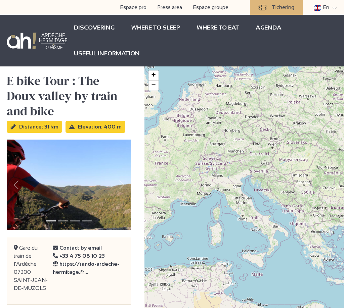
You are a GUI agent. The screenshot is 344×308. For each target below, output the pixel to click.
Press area (169, 7)
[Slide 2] (63, 221)
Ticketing (276, 7)
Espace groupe (210, 7)
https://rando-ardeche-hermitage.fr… (86, 268)
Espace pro (133, 7)
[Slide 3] (75, 221)
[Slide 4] (87, 221)
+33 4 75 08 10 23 (79, 256)
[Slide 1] (51, 221)
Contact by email (77, 248)
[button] (153, 75)
